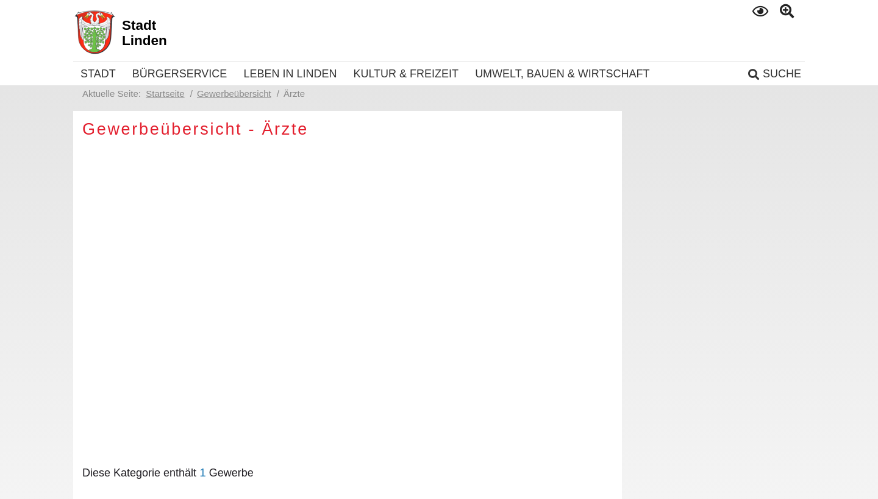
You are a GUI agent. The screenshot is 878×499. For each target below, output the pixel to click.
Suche (782, 74)
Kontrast (761, 10)
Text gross (788, 11)
